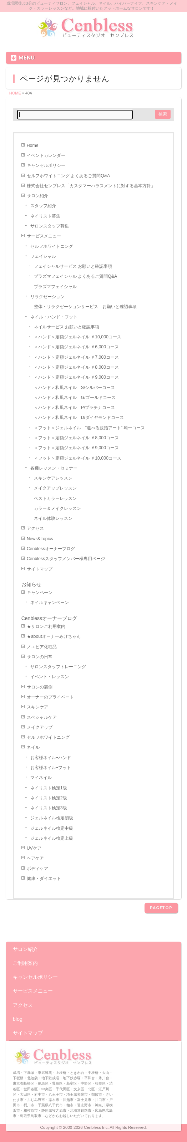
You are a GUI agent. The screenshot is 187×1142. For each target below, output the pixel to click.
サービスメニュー (44, 236)
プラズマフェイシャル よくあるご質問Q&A (75, 276)
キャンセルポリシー (46, 165)
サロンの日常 (39, 656)
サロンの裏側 (39, 687)
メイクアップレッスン (55, 488)
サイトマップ (39, 569)
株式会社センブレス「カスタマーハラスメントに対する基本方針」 (91, 185)
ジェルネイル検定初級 (51, 817)
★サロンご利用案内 (46, 626)
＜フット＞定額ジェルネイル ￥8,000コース (76, 437)
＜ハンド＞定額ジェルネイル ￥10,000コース (77, 336)
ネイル (33, 747)
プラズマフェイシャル (55, 286)
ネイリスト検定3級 (48, 807)
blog (17, 1019)
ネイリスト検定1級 (48, 787)
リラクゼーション (47, 296)
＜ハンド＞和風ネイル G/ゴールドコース (75, 397)
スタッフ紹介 (43, 205)
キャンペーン (39, 592)
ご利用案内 (25, 963)
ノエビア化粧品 (42, 646)
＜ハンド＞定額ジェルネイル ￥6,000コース (76, 346)
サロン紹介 (37, 195)
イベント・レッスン (49, 676)
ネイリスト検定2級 (48, 797)
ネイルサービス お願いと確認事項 (66, 326)
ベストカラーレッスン (55, 498)
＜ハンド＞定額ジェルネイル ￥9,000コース (76, 377)
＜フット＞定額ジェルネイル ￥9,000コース (76, 447)
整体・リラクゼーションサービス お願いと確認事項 (85, 306)
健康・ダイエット (44, 878)
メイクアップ (39, 727)
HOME (15, 93)
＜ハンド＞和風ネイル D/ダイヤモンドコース (79, 417)
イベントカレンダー (46, 155)
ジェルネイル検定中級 (51, 828)
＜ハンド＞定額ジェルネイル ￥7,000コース (76, 357)
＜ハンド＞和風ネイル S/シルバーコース (74, 387)
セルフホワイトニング (51, 246)
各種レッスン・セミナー (53, 468)
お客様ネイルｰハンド (50, 757)
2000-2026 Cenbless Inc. (86, 1127)
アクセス (35, 528)
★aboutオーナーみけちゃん (54, 636)
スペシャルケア (42, 717)
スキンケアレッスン (53, 478)
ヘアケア (35, 858)
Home (33, 145)
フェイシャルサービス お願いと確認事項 (73, 266)
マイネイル (41, 777)
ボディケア (37, 868)
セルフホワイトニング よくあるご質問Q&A (68, 175)
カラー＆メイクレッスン (57, 508)
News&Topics (40, 538)
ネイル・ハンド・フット (53, 316)
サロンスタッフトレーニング (58, 666)
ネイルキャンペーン (49, 602)
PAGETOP (161, 907)
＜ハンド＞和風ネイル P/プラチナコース (74, 407)
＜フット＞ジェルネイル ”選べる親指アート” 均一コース (89, 427)
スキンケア (37, 707)
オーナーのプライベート (50, 697)
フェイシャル (43, 256)
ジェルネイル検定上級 (51, 838)
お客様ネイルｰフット (50, 767)
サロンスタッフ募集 (49, 226)
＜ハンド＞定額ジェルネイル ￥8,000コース (76, 367)
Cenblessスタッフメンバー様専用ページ (66, 558)
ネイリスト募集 (45, 216)
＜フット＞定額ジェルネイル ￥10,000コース (77, 458)
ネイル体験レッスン (53, 518)
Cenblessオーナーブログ (51, 548)
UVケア (34, 848)
